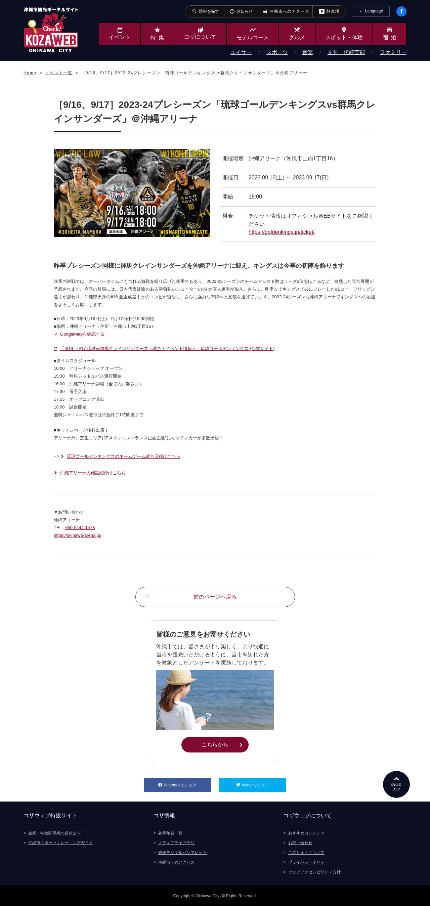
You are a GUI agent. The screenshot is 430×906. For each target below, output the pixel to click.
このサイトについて (306, 852)
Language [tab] (374, 11)
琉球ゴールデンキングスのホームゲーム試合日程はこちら (123, 456)
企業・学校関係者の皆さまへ (54, 832)
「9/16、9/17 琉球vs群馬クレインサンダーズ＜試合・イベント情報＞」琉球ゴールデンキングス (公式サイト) (167, 348)
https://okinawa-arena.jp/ (77, 535)
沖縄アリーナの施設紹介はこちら (93, 472)
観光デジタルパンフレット (182, 852)
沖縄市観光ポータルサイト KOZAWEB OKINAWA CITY (51, 29)
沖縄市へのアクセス (176, 861)
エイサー (241, 52)
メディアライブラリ (176, 842)
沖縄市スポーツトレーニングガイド (60, 842)
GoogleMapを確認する (82, 334)
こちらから (225, 744)
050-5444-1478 (80, 527)
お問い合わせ (300, 842)
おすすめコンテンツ (306, 832)
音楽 (307, 52)
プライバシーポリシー (308, 861)
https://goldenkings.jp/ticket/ (282, 232)
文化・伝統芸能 (346, 52)
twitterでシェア (264, 782)
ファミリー (393, 52)
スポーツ (277, 52)
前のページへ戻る (215, 597)
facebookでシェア (187, 782)
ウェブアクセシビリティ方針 (314, 871)
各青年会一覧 (170, 832)
